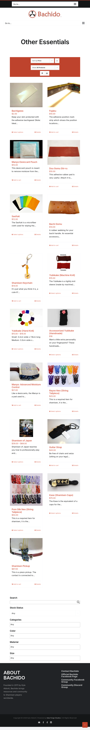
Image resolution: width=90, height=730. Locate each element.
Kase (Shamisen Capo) (61, 495)
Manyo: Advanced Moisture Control (26, 386)
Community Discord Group (71, 686)
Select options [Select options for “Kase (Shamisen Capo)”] (56, 513)
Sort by (36, 61)
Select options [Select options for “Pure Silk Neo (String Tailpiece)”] (18, 530)
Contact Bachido (70, 671)
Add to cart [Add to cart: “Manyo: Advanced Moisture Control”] (17, 405)
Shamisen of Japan (22, 440)
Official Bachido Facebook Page (69, 675)
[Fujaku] (63, 95)
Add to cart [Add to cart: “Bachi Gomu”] (55, 245)
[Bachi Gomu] (63, 207)
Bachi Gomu (55, 224)
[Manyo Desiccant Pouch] (26, 149)
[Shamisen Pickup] (26, 550)
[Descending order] (57, 60)
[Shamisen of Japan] (26, 428)
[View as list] (47, 73)
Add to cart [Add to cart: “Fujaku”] (55, 132)
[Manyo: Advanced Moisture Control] (26, 372)
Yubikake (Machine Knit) (62, 275)
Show (38, 67)
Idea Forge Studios (54, 718)
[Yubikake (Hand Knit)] (26, 318)
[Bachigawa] (26, 95)
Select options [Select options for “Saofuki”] (18, 234)
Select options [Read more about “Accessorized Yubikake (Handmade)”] (56, 355)
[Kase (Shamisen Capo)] (63, 482)
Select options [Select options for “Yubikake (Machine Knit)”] (56, 293)
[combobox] (45, 613)
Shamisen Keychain (22, 282)
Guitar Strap (55, 447)
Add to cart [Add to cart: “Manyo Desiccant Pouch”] (17, 180)
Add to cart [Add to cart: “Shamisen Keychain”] (17, 301)
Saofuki (16, 216)
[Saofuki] (26, 203)
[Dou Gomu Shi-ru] (63, 152)
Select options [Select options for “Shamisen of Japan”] (18, 462)
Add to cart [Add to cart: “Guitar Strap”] (55, 465)
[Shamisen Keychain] (26, 266)
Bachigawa (17, 110)
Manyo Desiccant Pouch (24, 162)
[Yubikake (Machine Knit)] (63, 262)
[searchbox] (25, 624)
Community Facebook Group (72, 680)
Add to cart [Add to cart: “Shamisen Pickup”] (17, 584)
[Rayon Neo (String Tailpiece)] (63, 375)
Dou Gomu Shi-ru (58, 168)
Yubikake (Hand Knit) (23, 330)
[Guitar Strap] (63, 431)
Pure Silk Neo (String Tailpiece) (22, 510)
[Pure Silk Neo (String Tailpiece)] (26, 489)
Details (38, 132)
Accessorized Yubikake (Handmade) (61, 332)
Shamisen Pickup (21, 566)
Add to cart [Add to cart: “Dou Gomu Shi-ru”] (55, 186)
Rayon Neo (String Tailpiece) (58, 392)
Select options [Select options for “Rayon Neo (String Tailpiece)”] (56, 411)
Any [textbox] (13, 613)
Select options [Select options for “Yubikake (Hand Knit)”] (18, 349)
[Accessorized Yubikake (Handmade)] (63, 318)
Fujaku (52, 110)
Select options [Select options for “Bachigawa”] (18, 132)
